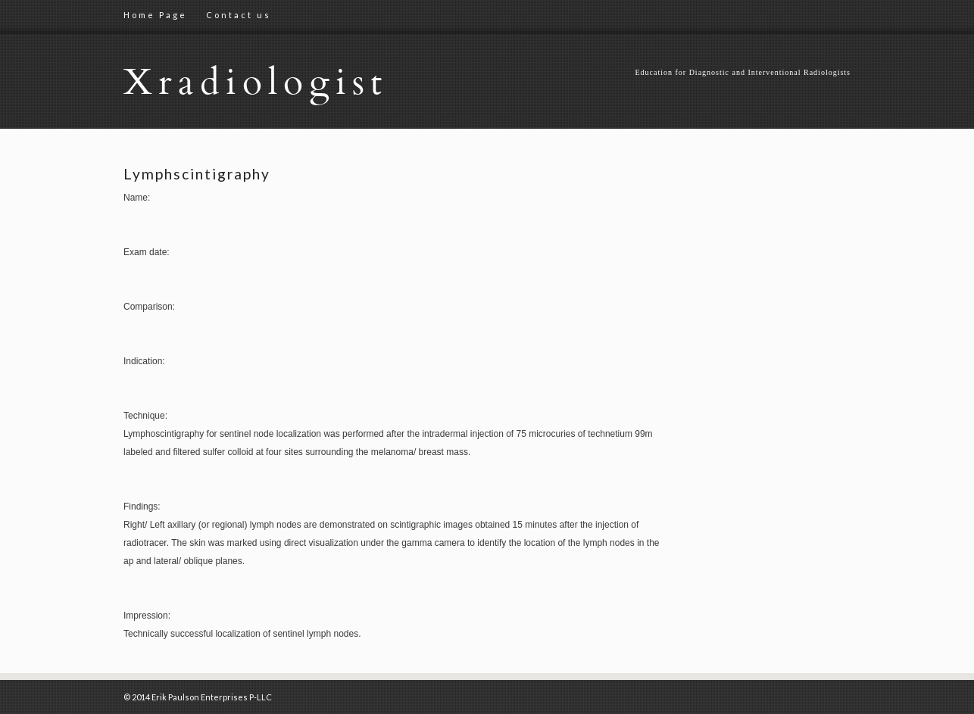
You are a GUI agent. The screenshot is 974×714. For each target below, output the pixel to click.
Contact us (238, 15)
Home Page (155, 15)
